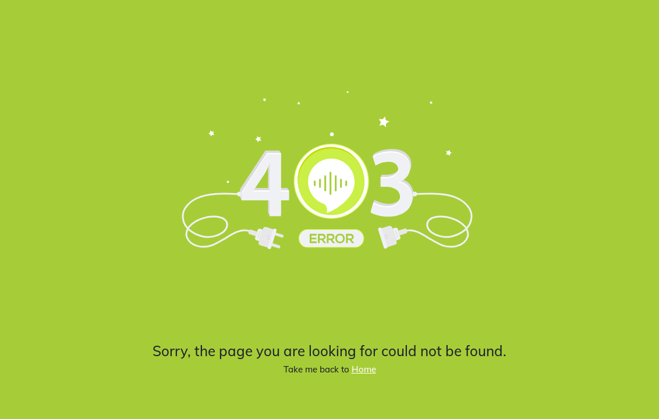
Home (364, 369)
